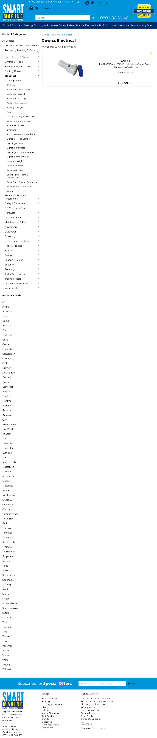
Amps (5, 306)
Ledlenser (7, 443)
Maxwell (6, 471)
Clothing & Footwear (52, 704)
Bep (4, 316)
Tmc (4, 631)
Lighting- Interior (15, 143)
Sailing (22, 255)
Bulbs (9, 112)
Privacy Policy (88, 707)
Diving (45, 707)
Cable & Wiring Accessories (21, 116)
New (133, 25)
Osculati (6, 509)
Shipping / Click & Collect (93, 704)
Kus (4, 438)
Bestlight (7, 325)
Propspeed (8, 556)
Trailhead (7, 636)
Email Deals (87, 716)
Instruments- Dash (16, 125)
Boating (55, 34)
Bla (4, 330)
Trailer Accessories (22, 274)
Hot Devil (7, 429)
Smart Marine (9, 603)
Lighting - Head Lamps (18, 139)
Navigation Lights (15, 161)
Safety (22, 250)
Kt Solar (6, 434)
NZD (79, 2)
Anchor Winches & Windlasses (22, 45)
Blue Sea (7, 335)
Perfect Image (10, 514)
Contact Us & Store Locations (96, 698)
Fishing (45, 710)
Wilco (5, 660)
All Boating (8, 40)
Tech (5, 622)
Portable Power (15, 170)
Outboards (22, 231)
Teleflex (6, 627)
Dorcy (5, 382)
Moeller (6, 481)
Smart (5, 598)
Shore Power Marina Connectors (17, 176)
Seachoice (8, 580)
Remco (6, 561)
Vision (5, 655)
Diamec (6, 368)
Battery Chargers (15, 107)
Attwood (7, 311)
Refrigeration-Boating (22, 241)
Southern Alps (10, 608)
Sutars (5, 612)
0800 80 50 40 (114, 17)
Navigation (22, 226)
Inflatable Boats (22, 217)
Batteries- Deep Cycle (18, 89)
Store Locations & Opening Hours (46, 2)
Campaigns (47, 727)
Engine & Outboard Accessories (22, 197)
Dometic (7, 377)
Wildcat (6, 664)
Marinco (6, 457)
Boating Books (22, 71)
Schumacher (9, 575)
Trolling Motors (22, 278)
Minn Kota (8, 476)
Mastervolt (8, 466)
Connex (6, 358)
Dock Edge (8, 372)
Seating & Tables (22, 259)
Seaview (6, 594)
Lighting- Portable (16, 147)
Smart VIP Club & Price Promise (97, 701)
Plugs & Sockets (15, 165)
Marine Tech (9, 462)
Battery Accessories (17, 103)
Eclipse (6, 391)
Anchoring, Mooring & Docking (22, 51)
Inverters (11, 130)
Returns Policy (88, 713)
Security (22, 264)
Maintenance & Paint (22, 222)
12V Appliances (14, 80)
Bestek (6, 320)
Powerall (7, 532)
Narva (5, 490)
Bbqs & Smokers (12, 25)
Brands (45, 719)
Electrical (22, 76)
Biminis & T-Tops (22, 61)
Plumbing (22, 236)
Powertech (8, 542)
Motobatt (7, 485)
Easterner (7, 386)
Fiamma (6, 410)
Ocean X (7, 499)
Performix (7, 518)
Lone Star (7, 448)
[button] (69, 2)
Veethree (7, 645)
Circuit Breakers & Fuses (19, 121)
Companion (8, 353)
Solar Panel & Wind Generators (22, 182)
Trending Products (51, 724)
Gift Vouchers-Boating (17, 208)
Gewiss (6, 415)
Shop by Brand (145, 25)
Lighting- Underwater (18, 156)
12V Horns (11, 85)
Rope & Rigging (22, 245)
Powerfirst (8, 537)
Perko (5, 523)
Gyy (4, 419)
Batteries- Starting (16, 98)
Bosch (5, 339)
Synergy (6, 617)
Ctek (5, 363)
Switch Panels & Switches (20, 186)
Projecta (7, 547)
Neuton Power (10, 495)
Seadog (6, 584)
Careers (86, 723)
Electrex (6, 401)
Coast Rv (7, 349)
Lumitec (7, 452)
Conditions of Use (90, 710)
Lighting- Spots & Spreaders (21, 152)
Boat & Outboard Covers (22, 66)
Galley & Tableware (22, 203)
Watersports (22, 288)
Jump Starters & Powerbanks (21, 134)
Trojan (5, 641)
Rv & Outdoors (49, 716)
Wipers (10, 191)
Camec (6, 344)
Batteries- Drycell (16, 94)
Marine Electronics (51, 713)
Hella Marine (9, 424)
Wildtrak (6, 669)
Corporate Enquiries (91, 719)
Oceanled (7, 504)
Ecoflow (6, 396)
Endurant (7, 405)
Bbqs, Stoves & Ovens (22, 57)
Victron (6, 650)
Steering (22, 269)
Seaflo (5, 589)
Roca (5, 565)
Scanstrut (7, 570)
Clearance (123, 25)
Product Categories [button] (14, 34)
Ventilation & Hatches (22, 283)
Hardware (22, 212)
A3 (3, 302)
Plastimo (7, 528)
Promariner (8, 551)
